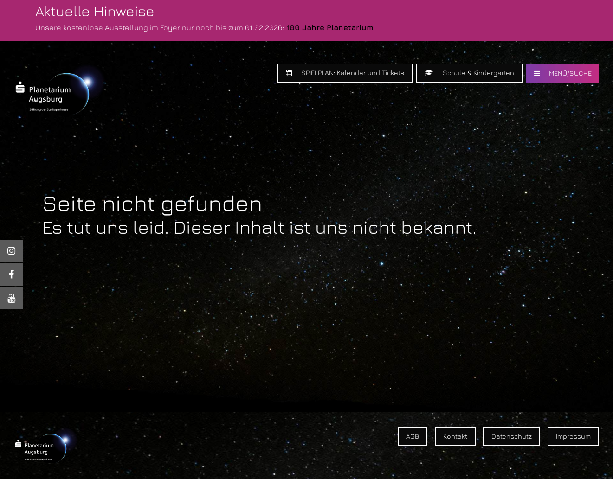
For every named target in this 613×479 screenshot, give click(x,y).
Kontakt (455, 436)
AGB (412, 436)
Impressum (573, 436)
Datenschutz (511, 436)
